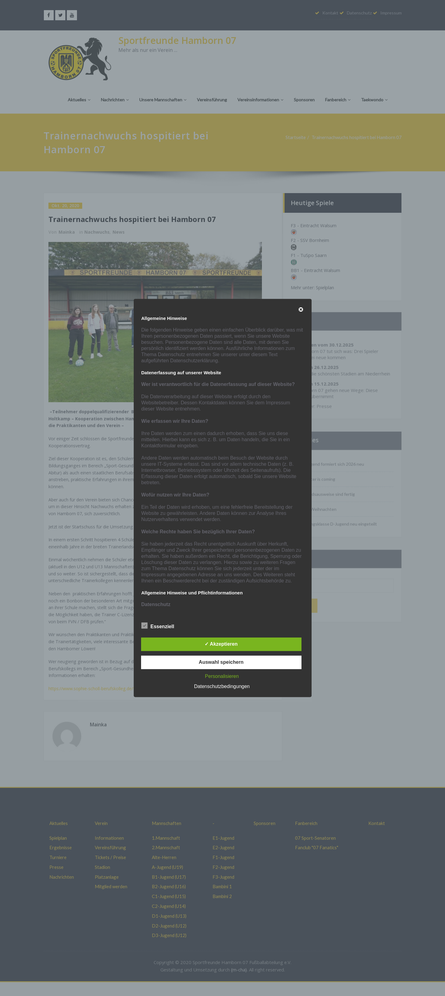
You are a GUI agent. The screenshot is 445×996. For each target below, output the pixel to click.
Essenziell (157, 626)
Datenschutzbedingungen (222, 686)
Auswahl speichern (221, 662)
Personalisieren (222, 676)
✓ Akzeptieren (221, 644)
